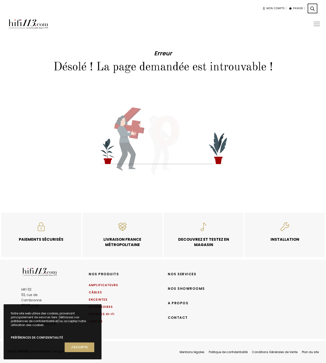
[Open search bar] (312, 8)
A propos (178, 303)
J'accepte (79, 347)
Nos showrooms (186, 288)
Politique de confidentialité (228, 352)
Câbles (95, 292)
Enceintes (98, 300)
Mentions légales (192, 352)
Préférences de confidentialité (37, 337)
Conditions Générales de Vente (275, 352)
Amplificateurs (103, 285)
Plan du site (310, 352)
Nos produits (104, 274)
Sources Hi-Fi (102, 314)
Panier (296, 8)
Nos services (182, 274)
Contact (178, 317)
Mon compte (274, 8)
